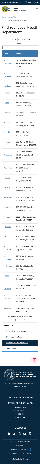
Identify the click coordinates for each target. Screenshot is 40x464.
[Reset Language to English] (26, 2)
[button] (30, 9)
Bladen (8, 142)
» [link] (30, 320)
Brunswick (8, 155)
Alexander (7, 76)
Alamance (7, 63)
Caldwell (8, 197)
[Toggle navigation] (37, 9)
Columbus (7, 298)
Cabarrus (8, 187)
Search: (20, 44)
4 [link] (24, 320)
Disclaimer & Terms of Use (20, 449)
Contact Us (12, 17)
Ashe (7, 102)
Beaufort (8, 122)
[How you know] (19, 2)
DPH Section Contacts (14, 337)
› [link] (27, 320)
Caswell (8, 226)
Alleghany (7, 86)
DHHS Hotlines (11, 348)
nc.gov (12, 441)
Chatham (7, 249)
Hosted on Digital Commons (20, 459)
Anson (7, 93)
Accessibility (20, 445)
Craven (8, 308)
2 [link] (18, 320)
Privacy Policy (13, 453)
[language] (33, 2)
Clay (7, 276)
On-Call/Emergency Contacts (16, 331)
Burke (7, 177)
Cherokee (7, 259)
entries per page (24, 39)
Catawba (8, 236)
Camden (8, 207)
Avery (7, 112)
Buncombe (8, 168)
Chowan (8, 266)
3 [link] (21, 320)
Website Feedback (24, 441)
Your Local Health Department (17, 343)
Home (4, 17)
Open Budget (26, 453)
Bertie (7, 132)
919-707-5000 (20, 414)
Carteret (8, 217)
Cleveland (7, 288)
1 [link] (15, 320)
